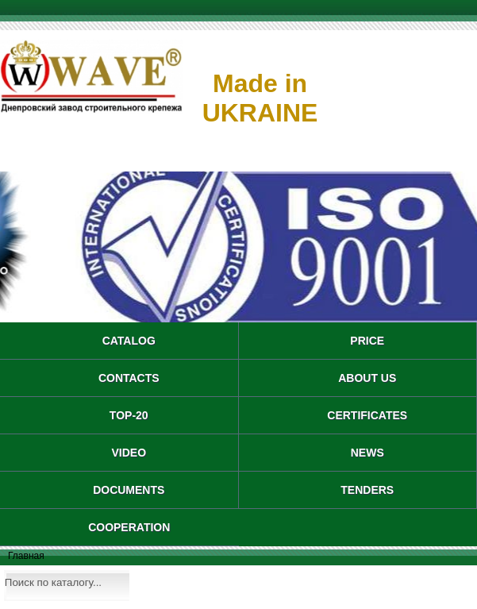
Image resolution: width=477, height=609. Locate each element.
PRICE (367, 340)
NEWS (367, 452)
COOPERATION (129, 527)
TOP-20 (129, 415)
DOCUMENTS (128, 490)
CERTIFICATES (367, 415)
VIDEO (128, 452)
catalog (129, 340)
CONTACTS (129, 378)
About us (367, 378)
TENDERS (367, 490)
